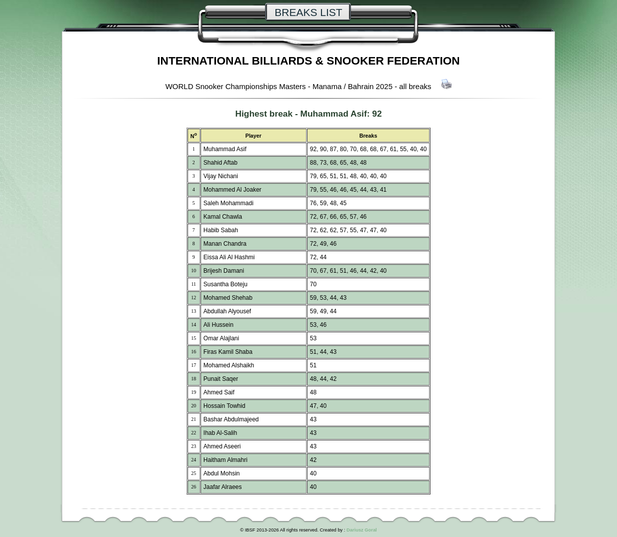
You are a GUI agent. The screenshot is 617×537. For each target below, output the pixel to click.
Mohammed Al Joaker (233, 189)
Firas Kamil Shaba (228, 351)
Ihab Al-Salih (220, 432)
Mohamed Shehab (228, 297)
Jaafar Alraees (223, 486)
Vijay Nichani (221, 176)
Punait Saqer (221, 378)
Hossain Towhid (225, 405)
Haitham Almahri (226, 459)
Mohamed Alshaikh (229, 365)
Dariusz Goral (361, 529)
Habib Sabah (221, 230)
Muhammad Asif (333, 114)
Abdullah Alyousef (227, 311)
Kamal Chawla (223, 216)
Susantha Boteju (226, 284)
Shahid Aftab (221, 162)
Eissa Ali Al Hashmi (229, 257)
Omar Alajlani (221, 338)
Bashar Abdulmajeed (231, 419)
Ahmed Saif (219, 392)
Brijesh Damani (224, 270)
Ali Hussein (219, 324)
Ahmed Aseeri (222, 446)
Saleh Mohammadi (229, 203)
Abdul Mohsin (222, 473)
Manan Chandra (225, 243)
